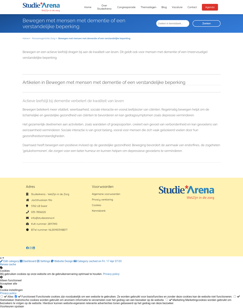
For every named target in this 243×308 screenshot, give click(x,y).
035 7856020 (38, 212)
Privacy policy (111, 274)
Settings (44, 261)
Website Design (62, 261)
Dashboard (28, 261)
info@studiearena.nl (42, 218)
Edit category (10, 261)
